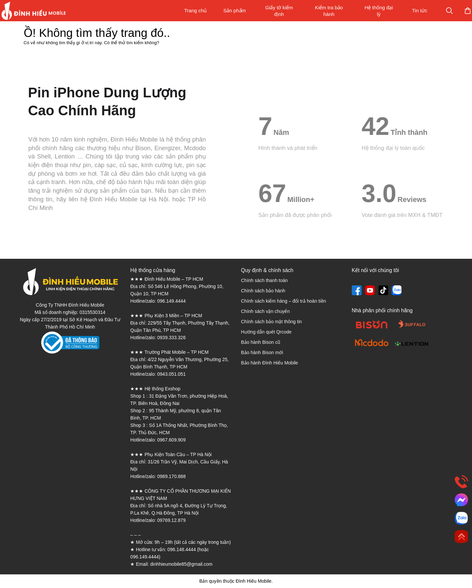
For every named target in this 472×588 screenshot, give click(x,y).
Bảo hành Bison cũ (260, 342)
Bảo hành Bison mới (262, 352)
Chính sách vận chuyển (265, 311)
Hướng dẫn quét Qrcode (266, 332)
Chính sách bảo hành (263, 290)
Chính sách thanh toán (264, 280)
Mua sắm (446, 10)
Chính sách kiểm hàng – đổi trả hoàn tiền (283, 301)
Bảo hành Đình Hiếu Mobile (269, 362)
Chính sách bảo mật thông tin (271, 321)
